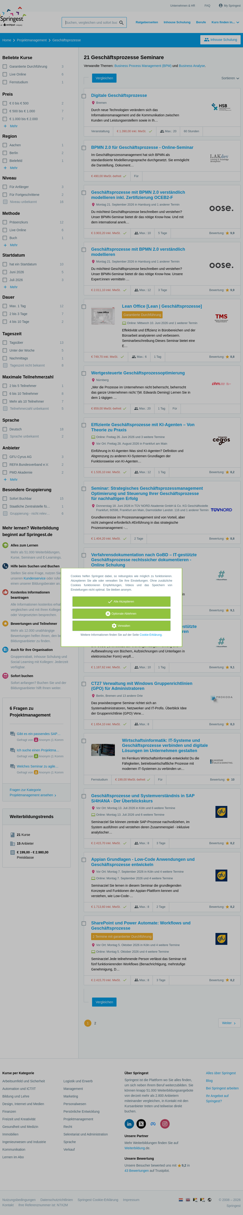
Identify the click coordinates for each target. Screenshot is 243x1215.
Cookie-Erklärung (151, 634)
